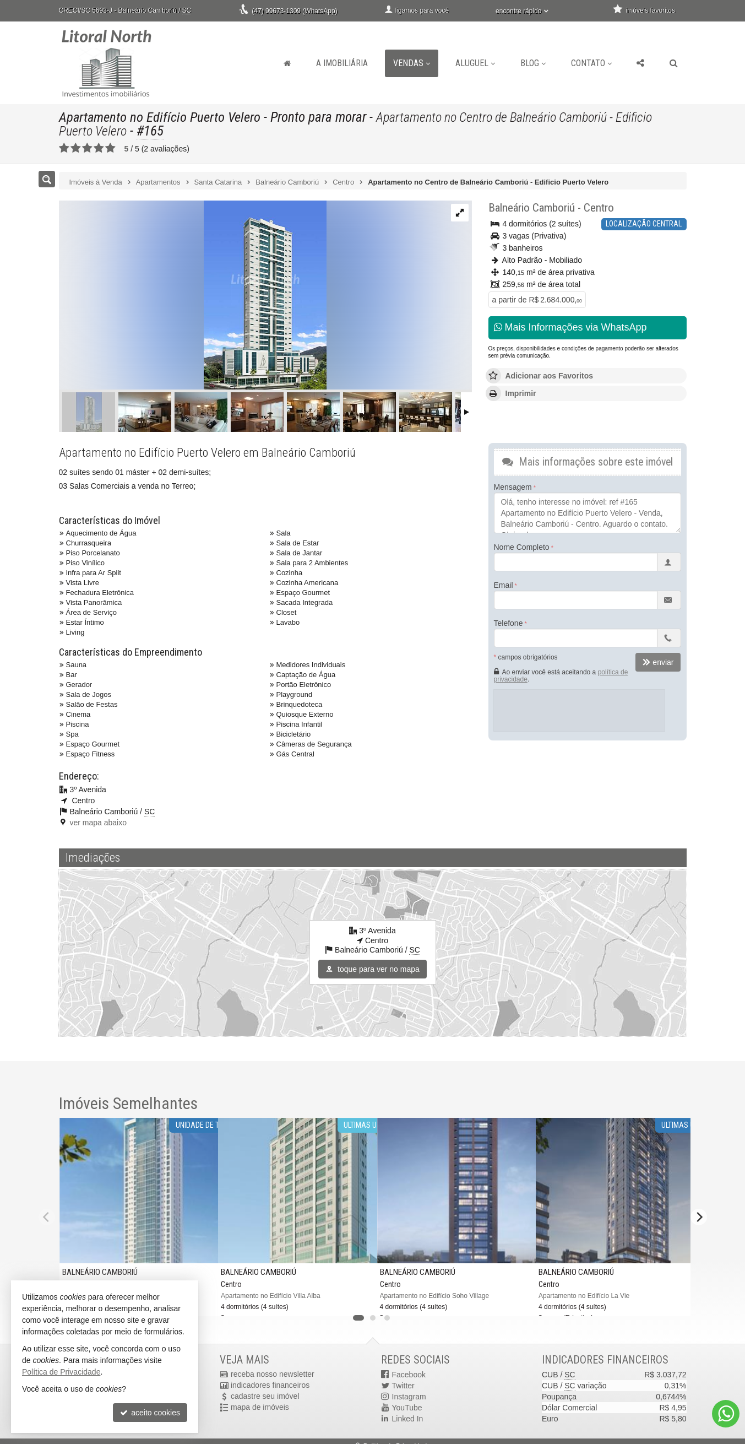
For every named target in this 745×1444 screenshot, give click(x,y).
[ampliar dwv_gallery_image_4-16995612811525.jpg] (193, 295)
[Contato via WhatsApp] (725, 1413)
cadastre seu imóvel (265, 1396)
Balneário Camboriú (531, 207)
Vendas (411, 63)
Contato (591, 63)
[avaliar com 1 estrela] (64, 148)
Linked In (407, 1418)
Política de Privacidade (61, 1371)
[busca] (673, 63)
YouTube (407, 1407)
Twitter (403, 1385)
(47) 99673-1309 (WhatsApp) (294, 11)
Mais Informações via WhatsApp (570, 327)
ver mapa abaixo (98, 822)
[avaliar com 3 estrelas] (87, 148)
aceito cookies (150, 1412)
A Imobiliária (342, 63)
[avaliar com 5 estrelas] (110, 148)
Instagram (409, 1396)
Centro (599, 207)
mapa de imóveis (260, 1407)
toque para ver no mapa (372, 969)
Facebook (409, 1374)
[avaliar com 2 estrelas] (75, 148)
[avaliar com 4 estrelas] (99, 148)
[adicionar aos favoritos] (200, 1300)
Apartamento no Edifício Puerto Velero (160, 117)
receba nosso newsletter (272, 1374)
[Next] (698, 1217)
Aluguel (475, 63)
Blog (533, 63)
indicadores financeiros (270, 1385)
